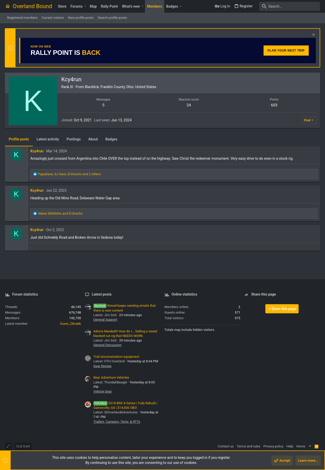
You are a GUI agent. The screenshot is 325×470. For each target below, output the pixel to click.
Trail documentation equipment (116, 357)
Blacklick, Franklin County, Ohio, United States (121, 87)
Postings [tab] (74, 139)
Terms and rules (248, 446)
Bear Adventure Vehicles (111, 377)
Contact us (226, 446)
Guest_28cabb (70, 324)
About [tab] (93, 139)
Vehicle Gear (102, 391)
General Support (105, 319)
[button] (85, 6)
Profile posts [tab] (19, 139)
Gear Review (102, 366)
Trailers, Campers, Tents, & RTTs (116, 422)
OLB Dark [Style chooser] (23, 446)
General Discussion (107, 345)
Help (289, 446)
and (60, 213)
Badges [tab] (112, 139)
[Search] (288, 6)
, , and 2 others (69, 174)
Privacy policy (273, 446)
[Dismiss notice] (313, 35)
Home (300, 446)
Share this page (282, 309)
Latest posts (102, 294)
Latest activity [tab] (48, 139)
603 (274, 105)
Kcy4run (37, 151)
